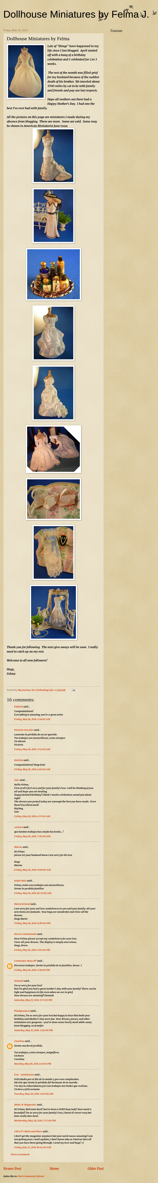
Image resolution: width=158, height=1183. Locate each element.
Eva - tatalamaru (24, 1074)
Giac (16, 780)
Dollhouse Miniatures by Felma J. (76, 14)
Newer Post (12, 1169)
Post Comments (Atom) (31, 1176)
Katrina (18, 760)
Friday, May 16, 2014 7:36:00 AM (32, 836)
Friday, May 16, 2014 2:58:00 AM (32, 719)
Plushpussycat (22, 1010)
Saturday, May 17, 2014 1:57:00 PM (33, 1000)
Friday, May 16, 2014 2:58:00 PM (32, 970)
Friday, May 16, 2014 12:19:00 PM (32, 923)
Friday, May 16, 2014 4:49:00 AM (32, 769)
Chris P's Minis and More (28, 1131)
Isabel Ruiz (20, 880)
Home (54, 1169)
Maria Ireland (22, 904)
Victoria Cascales (24, 729)
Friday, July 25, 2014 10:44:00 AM (32, 1147)
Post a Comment (20, 1154)
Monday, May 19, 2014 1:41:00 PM (32, 1063)
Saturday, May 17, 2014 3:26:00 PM (33, 1030)
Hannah (19, 980)
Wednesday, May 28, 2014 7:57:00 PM (35, 1120)
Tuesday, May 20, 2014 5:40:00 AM (33, 1093)
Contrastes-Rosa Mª (25, 960)
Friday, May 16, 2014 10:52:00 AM (32, 893)
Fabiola (18, 706)
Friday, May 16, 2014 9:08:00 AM (32, 869)
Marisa (18, 847)
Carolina (19, 1041)
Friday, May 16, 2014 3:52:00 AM (32, 749)
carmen (18, 827)
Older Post (96, 1169)
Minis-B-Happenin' (25, 1104)
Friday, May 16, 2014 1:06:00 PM (32, 950)
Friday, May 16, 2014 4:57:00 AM (32, 816)
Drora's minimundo (25, 934)
